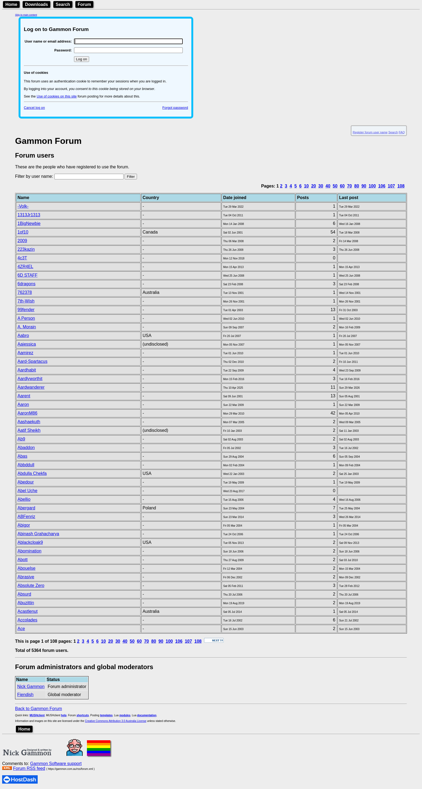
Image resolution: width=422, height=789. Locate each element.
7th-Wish (25, 301)
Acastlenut (27, 611)
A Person (26, 318)
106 (381, 186)
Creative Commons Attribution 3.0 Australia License (115, 721)
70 (349, 186)
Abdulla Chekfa (32, 473)
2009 (22, 240)
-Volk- (23, 206)
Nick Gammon (30, 686)
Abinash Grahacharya (38, 533)
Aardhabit (26, 370)
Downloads (36, 4)
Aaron (23, 404)
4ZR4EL (25, 266)
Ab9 (21, 439)
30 (320, 186)
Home (11, 4)
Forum (84, 4)
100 (372, 186)
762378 (24, 292)
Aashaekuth (28, 421)
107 (391, 186)
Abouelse (26, 568)
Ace (21, 628)
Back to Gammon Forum (38, 708)
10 (306, 186)
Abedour (25, 482)
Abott (22, 559)
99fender (25, 309)
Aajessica (26, 344)
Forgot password (175, 108)
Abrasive (25, 577)
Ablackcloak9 (30, 542)
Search (63, 4)
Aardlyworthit (29, 378)
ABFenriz (26, 516)
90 (363, 186)
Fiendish (25, 694)
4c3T (22, 258)
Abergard (26, 508)
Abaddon (26, 447)
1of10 (22, 232)
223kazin (26, 249)
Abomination (29, 551)
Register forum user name (370, 132)
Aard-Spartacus (32, 361)
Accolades (27, 620)
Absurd (24, 594)
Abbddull (25, 465)
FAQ (402, 132)
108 (401, 186)
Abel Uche (27, 490)
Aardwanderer (31, 387)
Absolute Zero (30, 585)
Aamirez (25, 352)
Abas (22, 456)
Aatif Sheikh (28, 430)
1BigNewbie (28, 223)
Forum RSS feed (29, 768)
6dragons (26, 283)
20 (313, 186)
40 (328, 186)
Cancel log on (34, 108)
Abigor (23, 525)
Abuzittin (25, 602)
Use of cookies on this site (57, 96)
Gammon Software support (56, 763)
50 (335, 186)
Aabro (23, 335)
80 (356, 186)
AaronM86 (27, 413)
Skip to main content (26, 14)
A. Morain (26, 327)
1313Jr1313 (28, 215)
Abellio (23, 499)
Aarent (23, 396)
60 (342, 186)
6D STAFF (27, 275)
